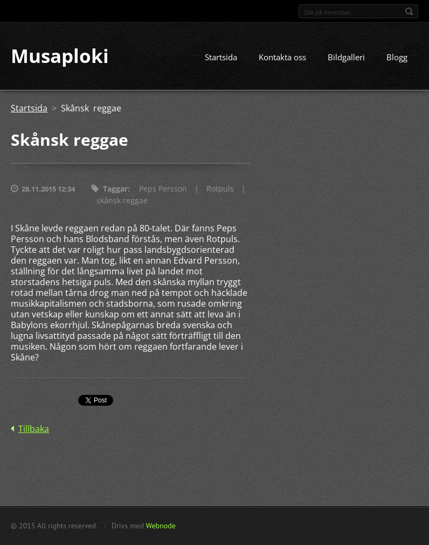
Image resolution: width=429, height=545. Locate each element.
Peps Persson (163, 189)
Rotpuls (220, 189)
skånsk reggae (122, 201)
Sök (409, 11)
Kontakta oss (282, 57)
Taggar (115, 189)
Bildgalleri (346, 57)
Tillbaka (33, 429)
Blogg (396, 57)
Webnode (160, 525)
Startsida (221, 57)
